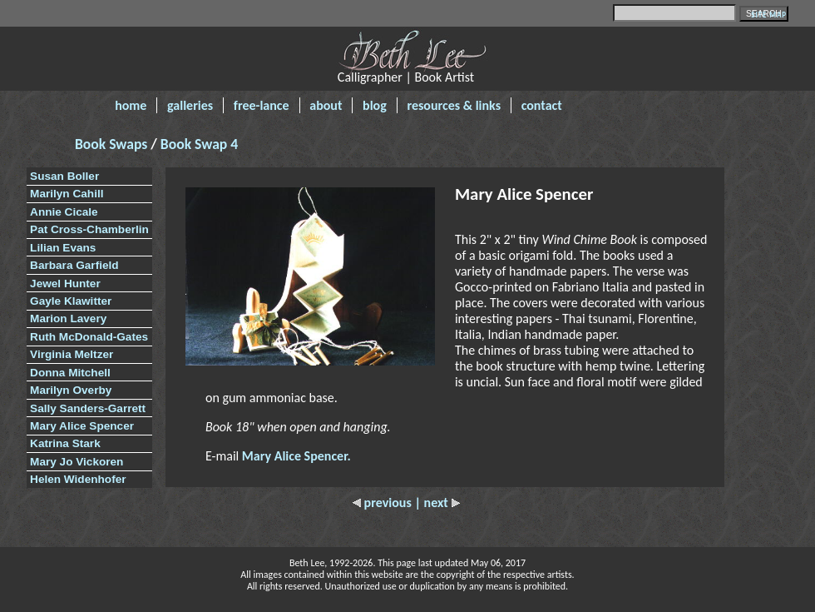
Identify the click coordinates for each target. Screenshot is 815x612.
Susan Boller (64, 176)
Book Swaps (113, 144)
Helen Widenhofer (78, 479)
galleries (190, 105)
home (130, 105)
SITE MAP (769, 14)
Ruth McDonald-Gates (89, 337)
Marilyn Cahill (66, 193)
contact (541, 105)
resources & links (454, 105)
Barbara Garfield (74, 265)
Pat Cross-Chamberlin (89, 229)
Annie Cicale (64, 212)
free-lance (261, 105)
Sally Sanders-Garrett (88, 408)
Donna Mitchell (70, 372)
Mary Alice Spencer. (296, 456)
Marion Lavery (68, 318)
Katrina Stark (65, 443)
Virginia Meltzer (71, 354)
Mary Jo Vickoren (76, 461)
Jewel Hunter (65, 283)
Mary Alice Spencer (82, 426)
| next (436, 502)
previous (383, 502)
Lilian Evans (63, 247)
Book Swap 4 (199, 144)
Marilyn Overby (70, 390)
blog (375, 105)
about (325, 105)
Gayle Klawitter (70, 301)
